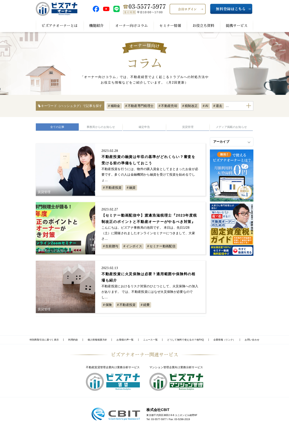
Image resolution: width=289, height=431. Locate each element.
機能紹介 (96, 26)
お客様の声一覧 (125, 339)
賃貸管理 (187, 126)
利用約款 (73, 339)
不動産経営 (238, 106)
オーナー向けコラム (131, 26)
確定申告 (144, 126)
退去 (219, 106)
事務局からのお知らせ (101, 126)
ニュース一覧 (150, 339)
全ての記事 (57, 126)
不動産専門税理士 (141, 106)
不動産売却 (169, 106)
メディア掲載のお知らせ (231, 126)
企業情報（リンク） (224, 339)
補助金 (115, 106)
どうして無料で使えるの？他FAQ (185, 339)
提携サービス (236, 26)
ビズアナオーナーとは (60, 26)
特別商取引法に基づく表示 (44, 339)
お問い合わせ (252, 339)
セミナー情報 (170, 26)
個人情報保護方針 (97, 339)
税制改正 (191, 106)
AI (206, 106)
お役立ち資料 (203, 26)
